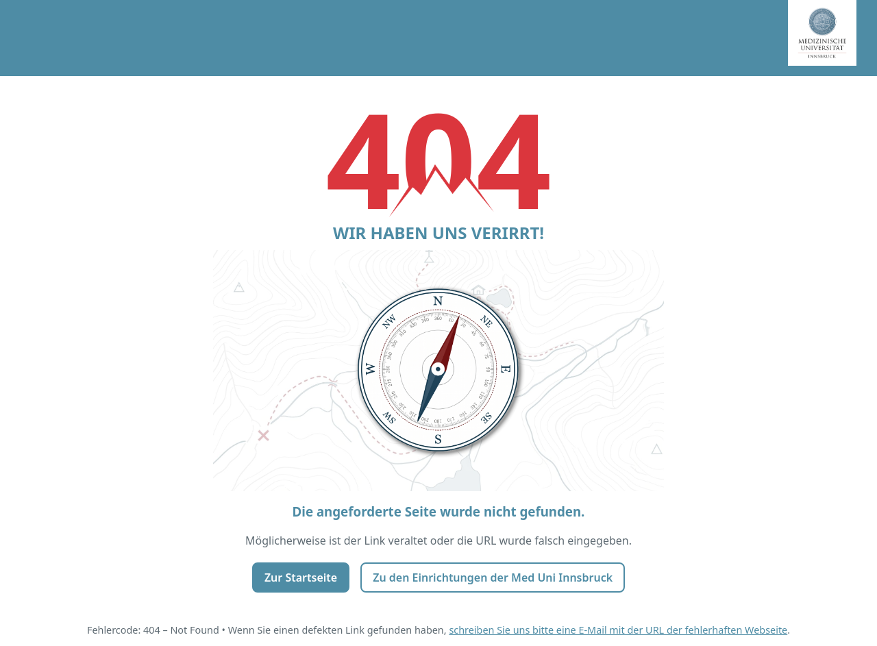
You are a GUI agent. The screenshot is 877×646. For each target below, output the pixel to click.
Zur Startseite (300, 577)
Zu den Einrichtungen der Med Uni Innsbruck (493, 577)
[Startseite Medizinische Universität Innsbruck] (832, 38)
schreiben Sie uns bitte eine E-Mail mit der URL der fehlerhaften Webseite (618, 629)
